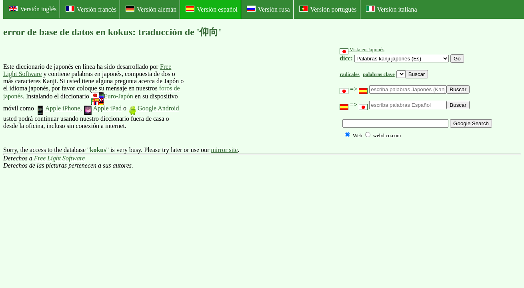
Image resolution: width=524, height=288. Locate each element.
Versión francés (91, 9)
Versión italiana (391, 9)
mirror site (224, 149)
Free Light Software (59, 158)
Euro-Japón (112, 96)
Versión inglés (32, 9)
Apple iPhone (58, 108)
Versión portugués (328, 9)
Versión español (212, 9)
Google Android (153, 108)
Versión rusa (268, 9)
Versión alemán (151, 9)
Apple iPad (102, 108)
